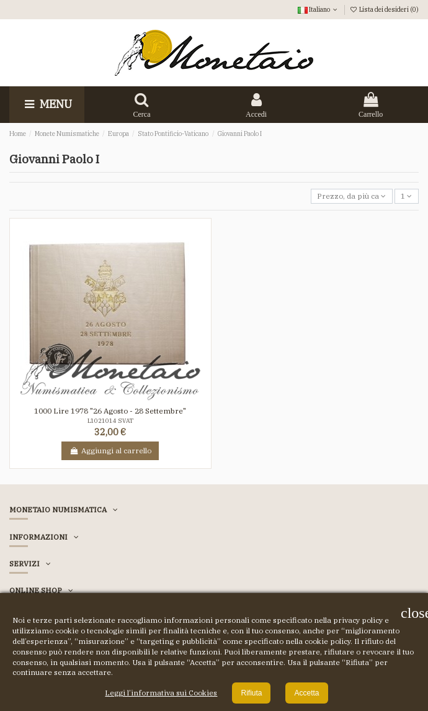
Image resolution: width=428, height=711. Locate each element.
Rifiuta (251, 693)
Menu (47, 104)
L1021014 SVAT (110, 421)
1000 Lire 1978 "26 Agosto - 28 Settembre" (110, 410)
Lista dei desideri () (384, 9)
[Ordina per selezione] (352, 196)
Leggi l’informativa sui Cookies (161, 692)
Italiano (318, 9)
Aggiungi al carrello (110, 450)
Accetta (306, 693)
